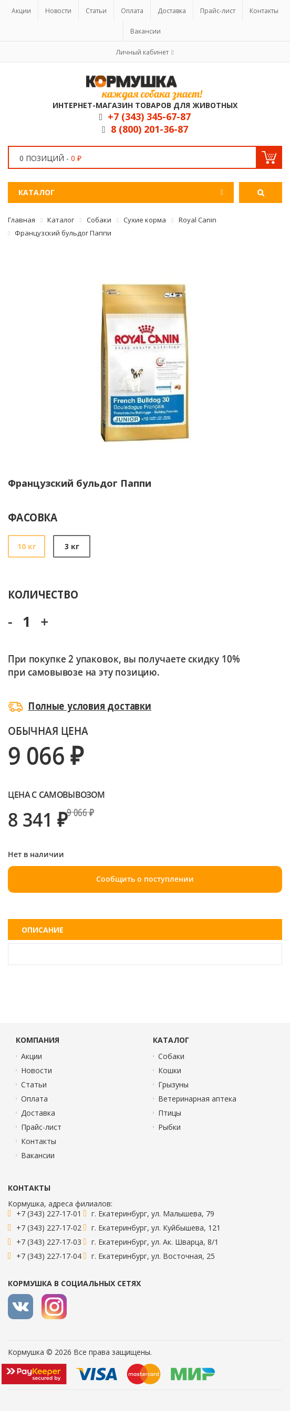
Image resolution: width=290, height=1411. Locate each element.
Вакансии (145, 31)
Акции (21, 10)
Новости (58, 10)
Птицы (169, 1113)
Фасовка (33, 517)
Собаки (171, 1056)
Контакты (264, 10)
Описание (43, 930)
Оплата (132, 10)
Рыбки (169, 1127)
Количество (43, 594)
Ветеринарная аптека (197, 1099)
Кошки (169, 1070)
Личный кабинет (142, 52)
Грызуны (173, 1084)
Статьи (96, 10)
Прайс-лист (217, 10)
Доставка (172, 10)
